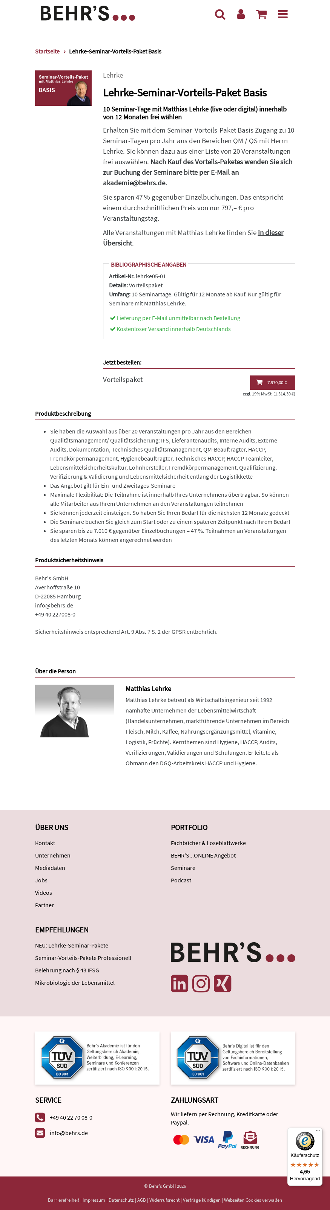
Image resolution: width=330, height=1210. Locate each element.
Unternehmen (53, 855)
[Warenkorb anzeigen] (261, 14)
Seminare (183, 867)
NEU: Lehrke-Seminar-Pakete (71, 945)
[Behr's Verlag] (88, 12)
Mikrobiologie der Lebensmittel (75, 982)
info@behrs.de (54, 605)
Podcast (181, 880)
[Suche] (220, 14)
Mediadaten (50, 867)
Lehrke (113, 75)
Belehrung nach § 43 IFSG (67, 970)
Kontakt (45, 843)
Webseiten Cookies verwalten (253, 1200)
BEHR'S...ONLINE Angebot (203, 855)
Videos (43, 892)
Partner (44, 905)
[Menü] (283, 14)
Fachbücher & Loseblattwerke (208, 843)
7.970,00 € (271, 382)
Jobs (41, 880)
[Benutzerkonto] (241, 14)
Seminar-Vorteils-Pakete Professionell (83, 957)
